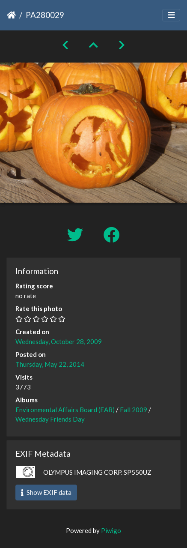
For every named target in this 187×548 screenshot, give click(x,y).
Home (11, 15)
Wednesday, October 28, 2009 (58, 341)
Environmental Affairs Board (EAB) (65, 409)
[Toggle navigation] (171, 15)
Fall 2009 (133, 409)
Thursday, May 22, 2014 (49, 364)
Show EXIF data (46, 492)
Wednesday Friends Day (50, 419)
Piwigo (111, 530)
